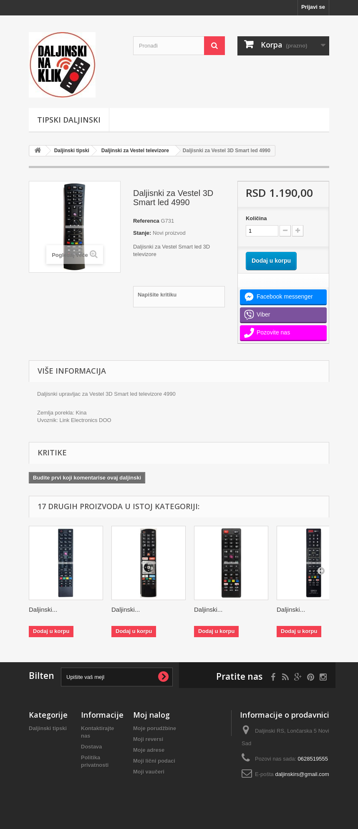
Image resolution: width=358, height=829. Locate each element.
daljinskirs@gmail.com (302, 774)
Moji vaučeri (148, 772)
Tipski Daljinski (69, 120)
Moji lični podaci (154, 761)
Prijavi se (313, 7)
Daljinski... (43, 609)
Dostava (91, 747)
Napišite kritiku (157, 294)
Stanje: (142, 233)
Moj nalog (151, 715)
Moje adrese (148, 750)
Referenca (146, 221)
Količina (256, 218)
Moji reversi (148, 739)
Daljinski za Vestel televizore (135, 150)
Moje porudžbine (154, 728)
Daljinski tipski (71, 150)
